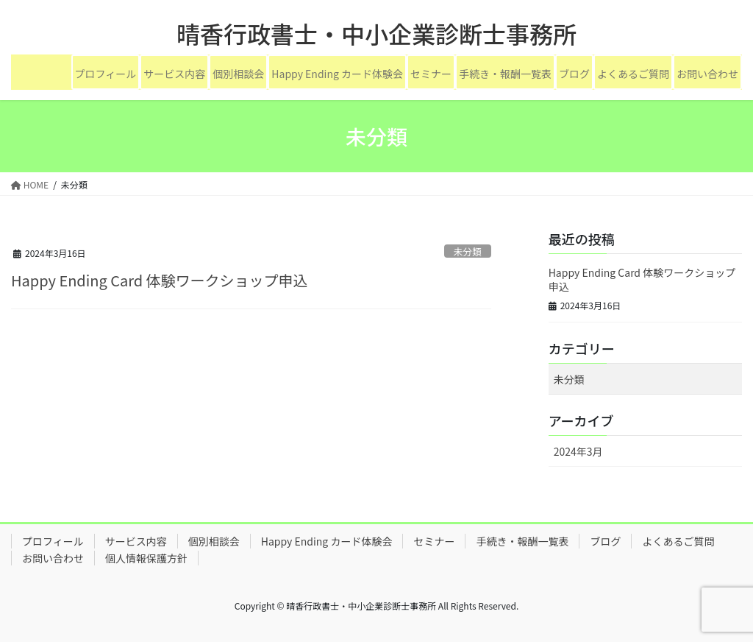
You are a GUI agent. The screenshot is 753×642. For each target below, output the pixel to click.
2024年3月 (578, 451)
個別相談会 (238, 73)
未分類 (467, 251)
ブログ (574, 73)
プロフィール (106, 73)
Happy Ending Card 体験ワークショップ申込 (159, 280)
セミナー (431, 73)
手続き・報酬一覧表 (505, 73)
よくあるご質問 (633, 73)
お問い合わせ (707, 73)
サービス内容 (174, 73)
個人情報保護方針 (146, 558)
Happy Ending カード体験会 (337, 73)
